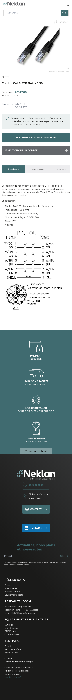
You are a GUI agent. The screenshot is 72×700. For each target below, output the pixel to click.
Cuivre (7, 585)
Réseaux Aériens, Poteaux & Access (21, 610)
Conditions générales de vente (18, 667)
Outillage (8, 625)
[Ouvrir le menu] (69, 4)
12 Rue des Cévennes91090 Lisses (39, 496)
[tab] (13, 169)
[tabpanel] (36, 250)
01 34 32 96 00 (36, 485)
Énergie (8, 646)
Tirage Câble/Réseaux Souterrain (19, 613)
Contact (8, 658)
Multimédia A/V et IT (14, 649)
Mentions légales (12, 674)
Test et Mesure (11, 628)
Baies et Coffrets (12, 591)
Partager (61, 22)
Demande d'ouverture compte (18, 662)
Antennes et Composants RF (18, 606)
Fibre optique (10, 588)
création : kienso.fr (12, 677)
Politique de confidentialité (17, 671)
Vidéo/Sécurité (11, 652)
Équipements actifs (13, 595)
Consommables (11, 634)
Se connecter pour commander (36, 137)
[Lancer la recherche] (64, 13)
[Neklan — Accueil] (14, 3)
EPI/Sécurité (10, 631)
